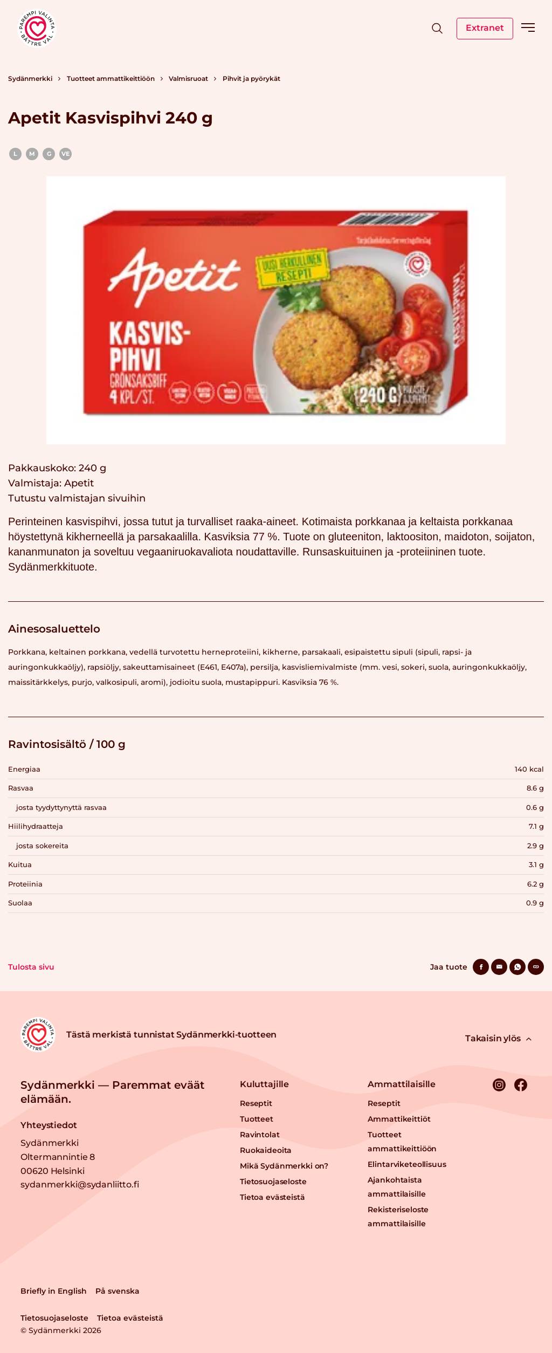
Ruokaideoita (266, 1150)
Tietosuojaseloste (273, 1181)
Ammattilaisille (402, 1084)
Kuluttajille (264, 1084)
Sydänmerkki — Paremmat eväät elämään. (112, 1092)
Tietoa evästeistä (272, 1197)
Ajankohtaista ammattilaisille (396, 1187)
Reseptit (256, 1103)
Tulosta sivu (31, 967)
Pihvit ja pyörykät (251, 78)
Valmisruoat (188, 78)
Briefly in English (53, 1291)
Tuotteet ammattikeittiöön (111, 78)
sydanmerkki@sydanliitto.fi (79, 1184)
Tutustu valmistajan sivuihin (77, 498)
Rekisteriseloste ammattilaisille (398, 1216)
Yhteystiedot (48, 1125)
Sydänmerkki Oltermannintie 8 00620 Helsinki (57, 1157)
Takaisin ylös (498, 1038)
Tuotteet (256, 1119)
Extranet (485, 28)
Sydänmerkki (30, 78)
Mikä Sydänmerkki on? (284, 1166)
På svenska (117, 1291)
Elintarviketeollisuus (407, 1164)
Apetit (79, 483)
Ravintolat (260, 1134)
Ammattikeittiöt (399, 1119)
